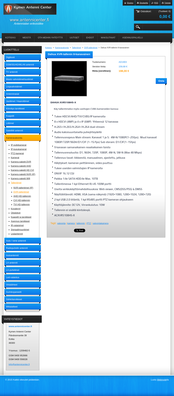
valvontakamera (100, 223)
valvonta (61, 223)
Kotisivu (48, 48)
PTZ (89, 223)
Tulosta (167, 3)
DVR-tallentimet (90, 48)
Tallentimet (76, 48)
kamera (71, 223)
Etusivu (130, 3)
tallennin (81, 223)
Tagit (53, 223)
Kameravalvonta (62, 48)
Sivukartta (144, 3)
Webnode (162, 379)
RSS (156, 3)
